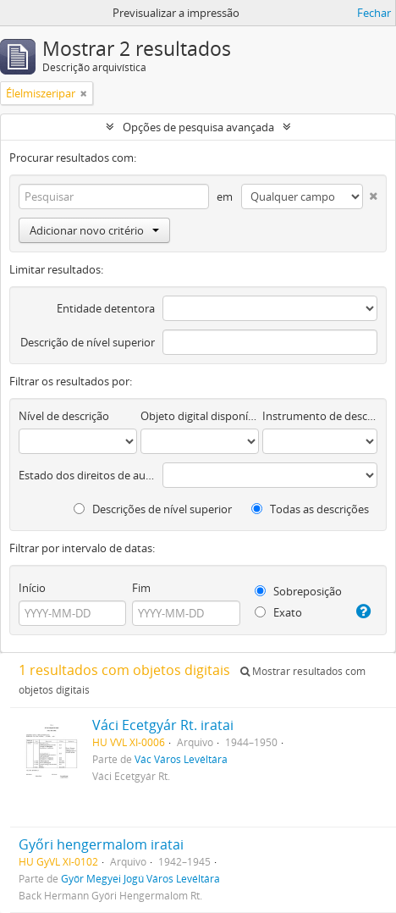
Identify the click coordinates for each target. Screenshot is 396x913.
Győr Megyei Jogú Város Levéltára (140, 878)
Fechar (374, 12)
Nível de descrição (64, 415)
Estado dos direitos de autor (87, 475)
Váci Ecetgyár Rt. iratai (163, 725)
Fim (141, 587)
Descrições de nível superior (153, 509)
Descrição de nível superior (87, 342)
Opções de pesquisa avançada (198, 127)
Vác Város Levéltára (181, 759)
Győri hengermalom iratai (101, 844)
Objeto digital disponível (199, 415)
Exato (278, 612)
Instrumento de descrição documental (319, 415)
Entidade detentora (106, 308)
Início (32, 587)
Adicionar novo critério (94, 230)
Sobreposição (298, 591)
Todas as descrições (310, 509)
